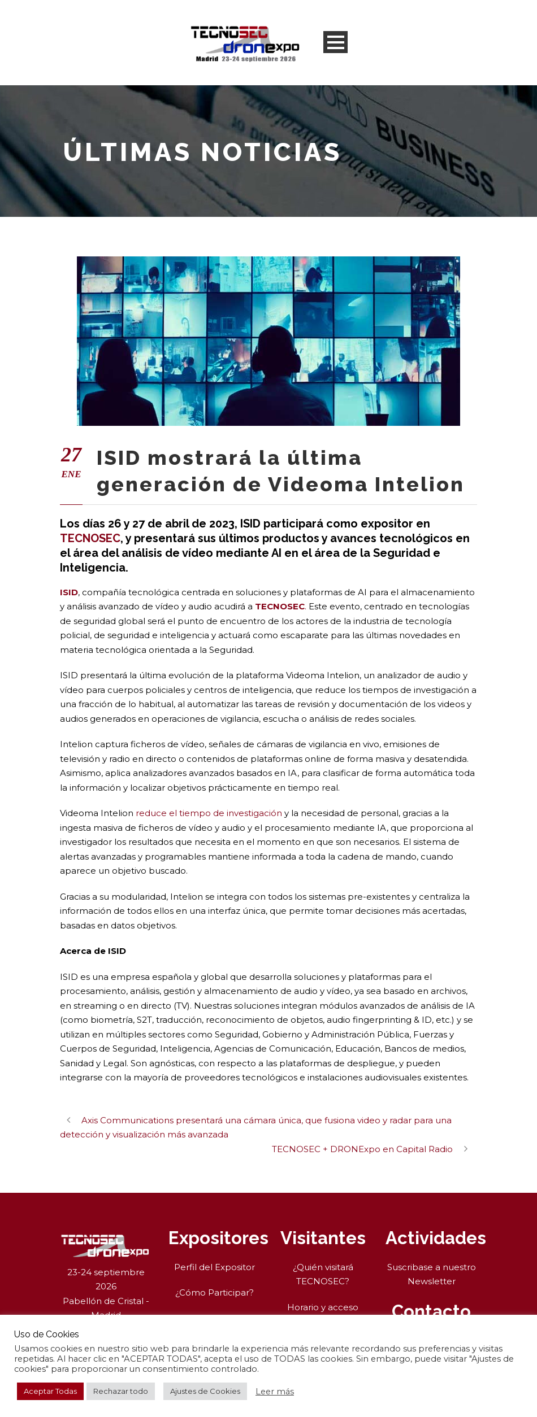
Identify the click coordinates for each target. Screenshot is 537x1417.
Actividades (436, 1238)
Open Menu (335, 42)
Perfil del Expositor (214, 1267)
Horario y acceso (322, 1307)
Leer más (274, 1392)
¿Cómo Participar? (214, 1292)
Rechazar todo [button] (120, 1391)
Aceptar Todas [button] (50, 1391)
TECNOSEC (90, 538)
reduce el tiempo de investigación (209, 813)
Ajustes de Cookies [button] (205, 1391)
